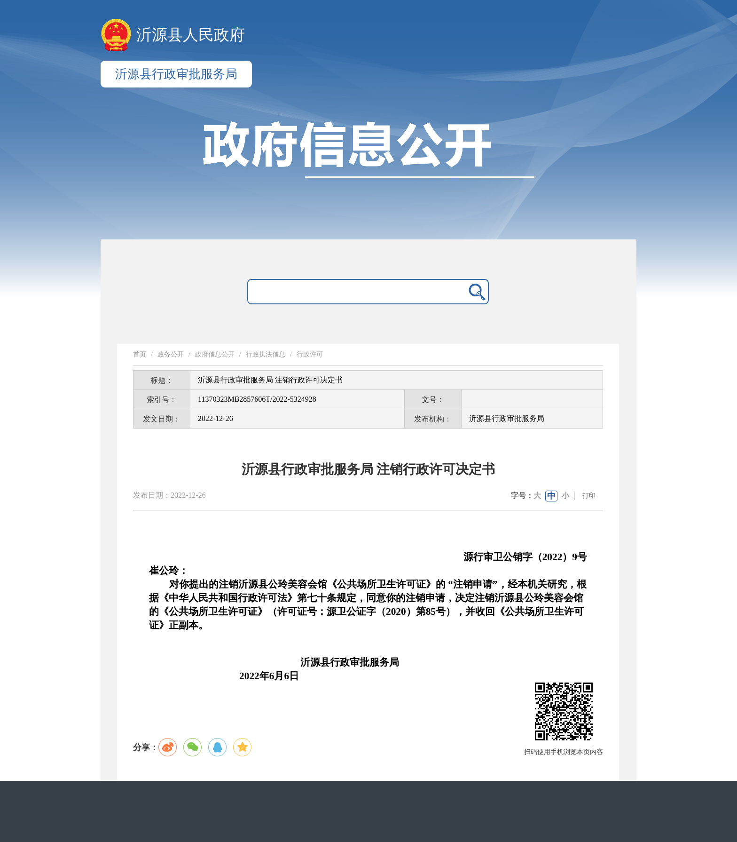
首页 (139, 354)
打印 (589, 495)
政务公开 (170, 354)
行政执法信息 (265, 354)
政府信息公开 (215, 354)
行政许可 (310, 354)
